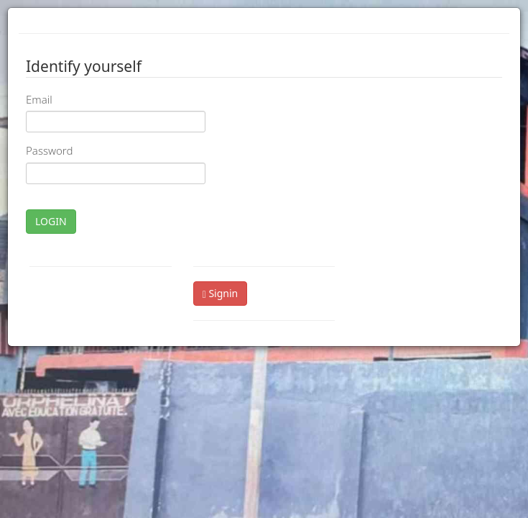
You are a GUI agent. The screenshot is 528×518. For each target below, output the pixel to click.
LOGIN (51, 221)
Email (39, 99)
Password (49, 150)
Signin (220, 293)
